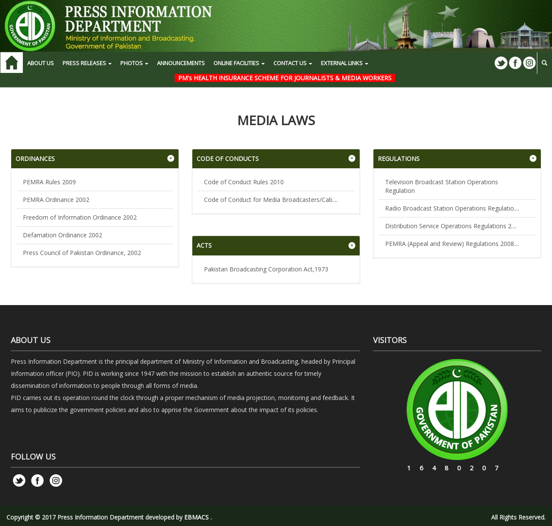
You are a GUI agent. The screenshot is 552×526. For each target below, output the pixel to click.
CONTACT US (292, 63)
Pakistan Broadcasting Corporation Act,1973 (266, 269)
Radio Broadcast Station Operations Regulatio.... (452, 208)
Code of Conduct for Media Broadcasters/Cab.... (271, 199)
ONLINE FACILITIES (239, 63)
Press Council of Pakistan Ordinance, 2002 (82, 253)
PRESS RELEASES (87, 63)
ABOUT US (40, 63)
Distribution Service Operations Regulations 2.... (451, 226)
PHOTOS (134, 63)
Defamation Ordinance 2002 (62, 235)
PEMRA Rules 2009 (49, 182)
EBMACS (196, 517)
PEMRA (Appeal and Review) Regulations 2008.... (452, 243)
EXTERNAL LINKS (344, 63)
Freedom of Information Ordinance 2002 (80, 217)
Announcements (181, 63)
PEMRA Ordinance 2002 (56, 199)
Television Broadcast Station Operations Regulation (441, 186)
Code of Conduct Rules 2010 (244, 182)
